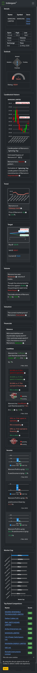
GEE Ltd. (8, 648)
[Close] (34, 657)
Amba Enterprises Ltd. (13, 629)
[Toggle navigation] (33, 3)
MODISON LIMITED (12, 633)
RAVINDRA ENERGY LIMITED (15, 643)
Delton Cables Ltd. (12, 618)
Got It (5, 669)
